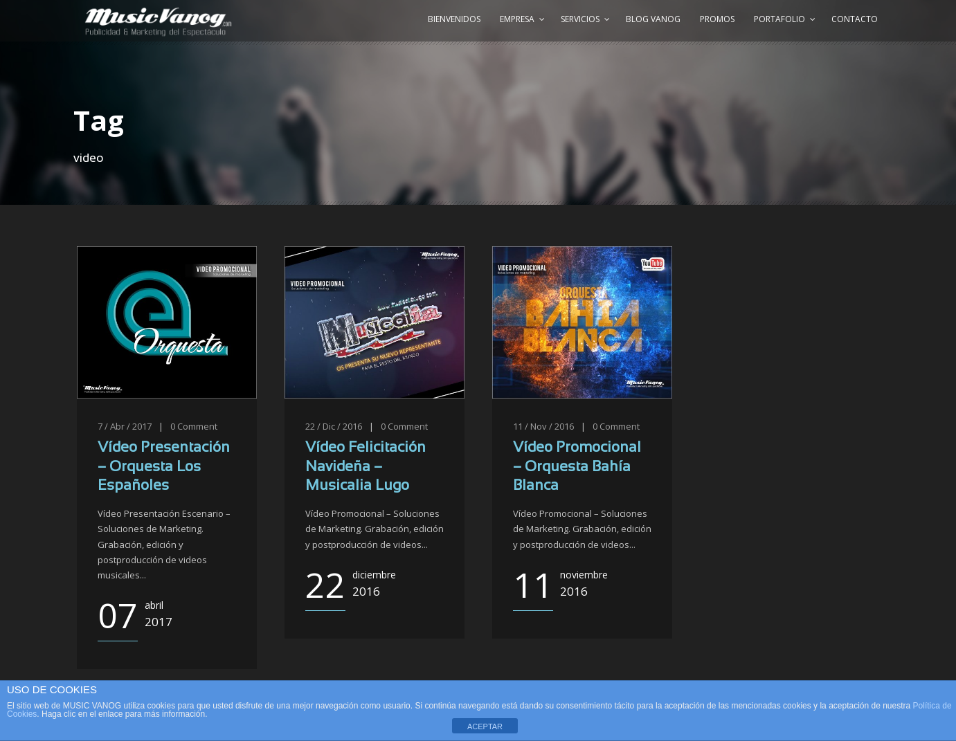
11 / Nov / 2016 (543, 426)
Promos (717, 19)
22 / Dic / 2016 (333, 426)
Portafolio (779, 19)
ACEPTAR (485, 726)
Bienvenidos (454, 19)
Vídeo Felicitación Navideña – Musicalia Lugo (365, 467)
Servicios (580, 19)
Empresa (517, 19)
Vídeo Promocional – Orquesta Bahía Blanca (577, 467)
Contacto (854, 19)
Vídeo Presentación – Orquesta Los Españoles (164, 467)
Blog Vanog (653, 19)
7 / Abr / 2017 (125, 426)
